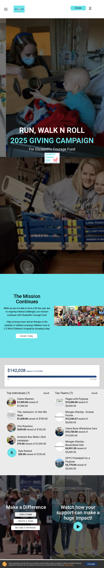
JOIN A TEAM (25, 559)
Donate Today (26, 351)
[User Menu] (90, 8)
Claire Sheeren (25, 428)
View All (46, 423)
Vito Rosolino (25, 455)
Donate (78, 8)
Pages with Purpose (76, 428)
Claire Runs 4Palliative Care (81, 458)
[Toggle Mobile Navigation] (5, 9)
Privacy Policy (69, 565)
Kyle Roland (25, 480)
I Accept (91, 564)
